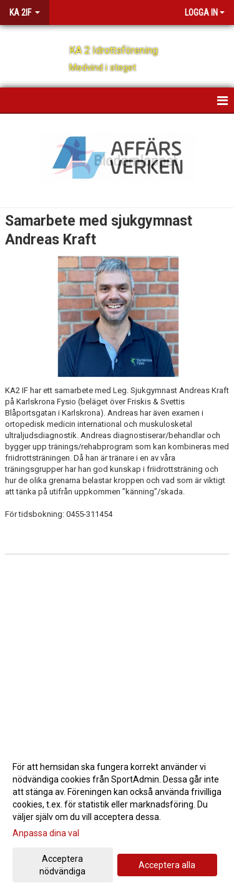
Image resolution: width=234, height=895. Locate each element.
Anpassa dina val (45, 833)
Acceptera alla (167, 865)
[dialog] (117, 818)
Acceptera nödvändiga (62, 865)
